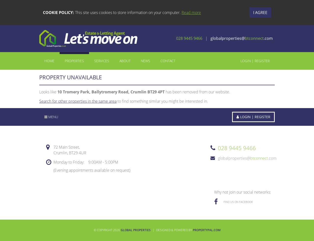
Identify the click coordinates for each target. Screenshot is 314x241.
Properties (74, 60)
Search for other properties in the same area (78, 101)
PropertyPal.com (207, 230)
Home (49, 60)
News (145, 60)
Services (101, 60)
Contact (167, 60)
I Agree (260, 12)
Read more (191, 12)
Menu (51, 116)
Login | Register (255, 60)
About (125, 60)
